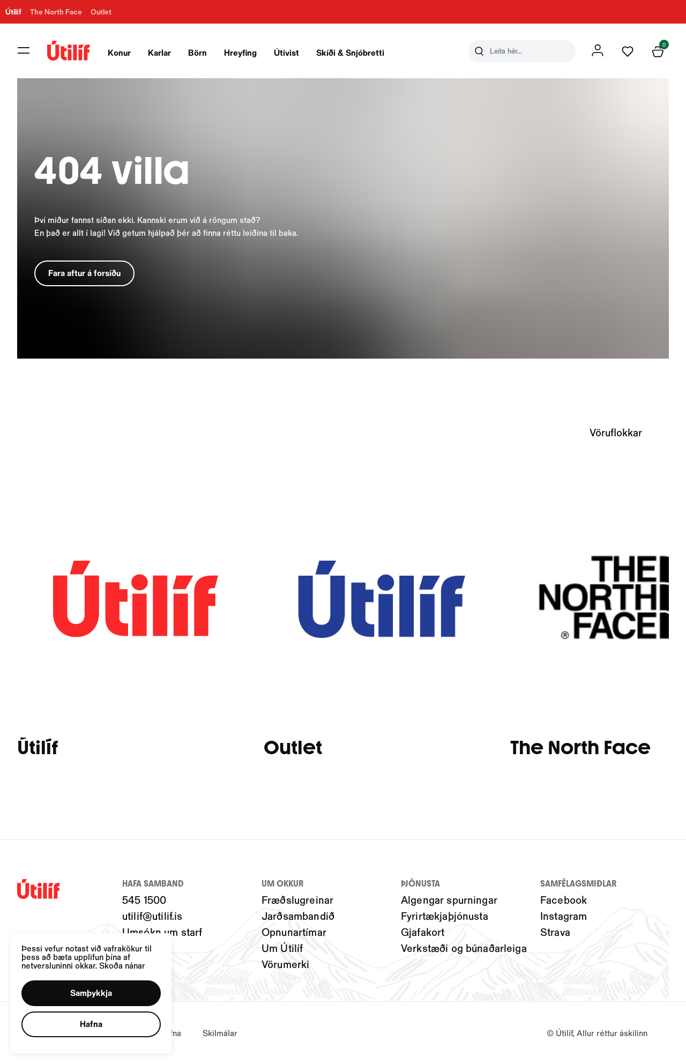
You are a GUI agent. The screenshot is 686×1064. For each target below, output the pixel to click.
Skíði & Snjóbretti (350, 52)
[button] (92, 992)
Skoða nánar (123, 964)
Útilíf (37, 748)
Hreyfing (240, 52)
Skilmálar (220, 1033)
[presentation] (119, 50)
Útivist (286, 52)
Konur (119, 52)
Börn (197, 52)
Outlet (293, 748)
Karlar (159, 52)
